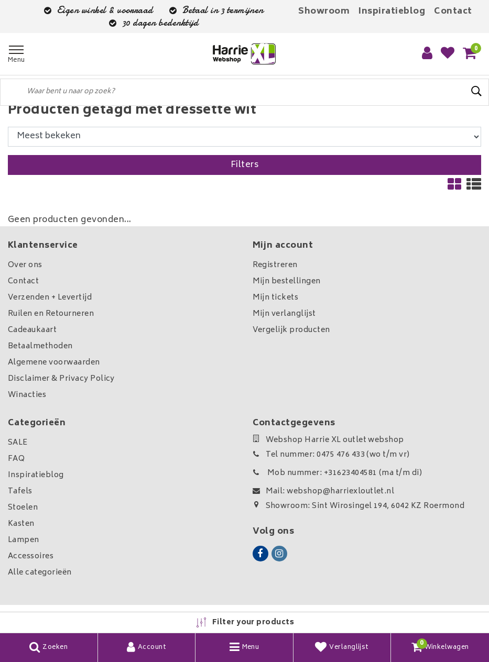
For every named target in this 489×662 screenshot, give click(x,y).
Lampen (23, 540)
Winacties (27, 395)
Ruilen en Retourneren (51, 314)
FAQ (16, 459)
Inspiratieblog (391, 11)
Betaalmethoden (40, 346)
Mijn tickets (276, 297)
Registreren (275, 265)
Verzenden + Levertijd (50, 297)
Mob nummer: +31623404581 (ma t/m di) (337, 473)
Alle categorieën (40, 572)
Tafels (20, 491)
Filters (244, 165)
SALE (18, 442)
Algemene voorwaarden (54, 362)
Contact (453, 11)
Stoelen (23, 507)
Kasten (21, 524)
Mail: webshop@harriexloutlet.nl (324, 491)
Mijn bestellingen (287, 281)
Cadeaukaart (32, 330)
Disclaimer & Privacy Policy (61, 378)
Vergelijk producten (291, 330)
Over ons (25, 265)
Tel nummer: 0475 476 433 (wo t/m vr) (331, 454)
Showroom (324, 11)
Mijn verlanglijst (284, 314)
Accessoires (30, 556)
